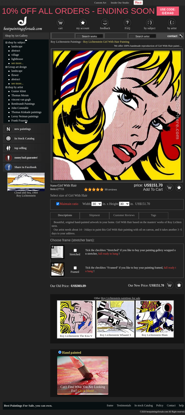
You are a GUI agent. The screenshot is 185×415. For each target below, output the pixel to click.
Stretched (74, 254)
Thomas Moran (20, 95)
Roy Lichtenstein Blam (155, 335)
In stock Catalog (144, 405)
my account (82, 28)
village (15, 54)
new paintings (22, 129)
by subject (149, 28)
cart (60, 28)
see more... (17, 63)
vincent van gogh (21, 99)
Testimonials (124, 405)
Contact (171, 405)
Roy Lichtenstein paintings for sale (120, 298)
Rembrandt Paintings (23, 103)
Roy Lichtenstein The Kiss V (76, 336)
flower (15, 75)
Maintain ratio (69, 204)
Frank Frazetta (19, 120)
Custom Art (100, 2)
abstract (15, 50)
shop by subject (16, 42)
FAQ (127, 28)
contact (172, 36)
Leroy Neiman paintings (25, 116)
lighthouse (17, 59)
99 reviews (111, 189)
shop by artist (15, 87)
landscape (16, 46)
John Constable (20, 108)
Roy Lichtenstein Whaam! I (115, 335)
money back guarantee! (25, 157)
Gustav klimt (18, 91)
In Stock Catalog (24, 138)
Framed (75, 271)
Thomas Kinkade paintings (26, 112)
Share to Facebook (25, 167)
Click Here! (86, 391)
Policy (159, 405)
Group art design (17, 67)
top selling (20, 148)
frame (110, 405)
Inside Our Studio (120, 2)
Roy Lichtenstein (26, 195)
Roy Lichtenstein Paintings (66, 41)
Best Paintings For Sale (19, 405)
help (181, 405)
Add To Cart (153, 189)
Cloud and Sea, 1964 (26, 192)
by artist (172, 28)
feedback (105, 28)
